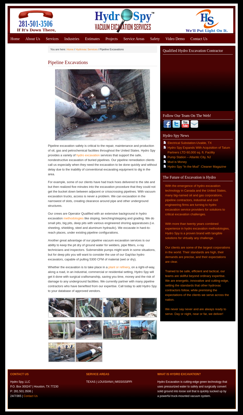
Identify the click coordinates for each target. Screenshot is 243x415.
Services (52, 39)
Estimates (92, 39)
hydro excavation (88, 155)
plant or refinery (119, 267)
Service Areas (133, 39)
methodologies (74, 218)
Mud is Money (177, 162)
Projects (111, 39)
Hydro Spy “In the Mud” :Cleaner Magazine (197, 166)
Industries (71, 39)
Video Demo (175, 39)
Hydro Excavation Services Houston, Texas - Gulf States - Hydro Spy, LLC (121, 19)
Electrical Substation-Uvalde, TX (190, 143)
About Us (32, 39)
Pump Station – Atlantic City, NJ (189, 157)
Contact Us (199, 39)
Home (15, 39)
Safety (155, 39)
